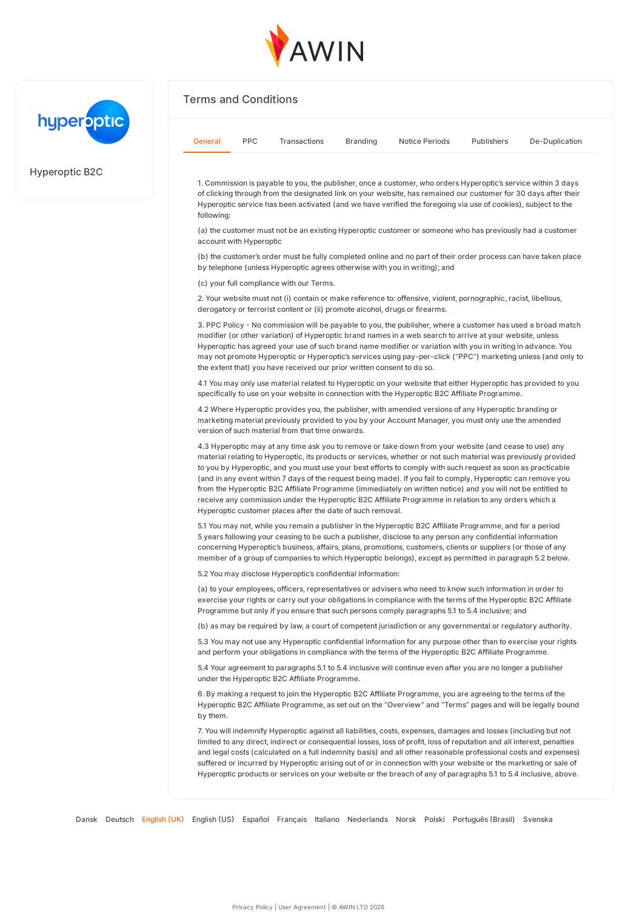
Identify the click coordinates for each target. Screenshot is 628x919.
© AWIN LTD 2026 (358, 907)
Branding (361, 141)
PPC (250, 141)
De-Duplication (556, 141)
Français (292, 819)
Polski (434, 819)
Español (255, 819)
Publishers (490, 141)
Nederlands (367, 819)
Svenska (538, 819)
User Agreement (302, 907)
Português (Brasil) (484, 819)
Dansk (87, 819)
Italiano (327, 819)
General (207, 141)
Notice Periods (424, 141)
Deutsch (119, 819)
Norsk (406, 819)
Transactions (301, 141)
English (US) (213, 819)
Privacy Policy (252, 907)
